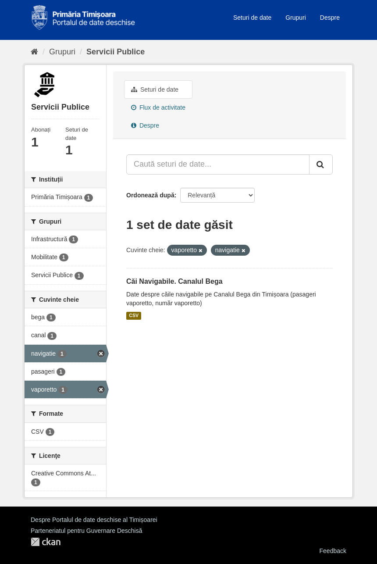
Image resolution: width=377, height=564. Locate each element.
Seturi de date (252, 17)
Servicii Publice (115, 51)
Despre (330, 17)
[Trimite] (321, 164)
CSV (134, 315)
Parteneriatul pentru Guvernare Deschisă (86, 530)
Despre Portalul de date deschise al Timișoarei (94, 519)
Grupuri (295, 17)
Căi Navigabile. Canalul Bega (174, 281)
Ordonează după (150, 195)
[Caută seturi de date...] (217, 164)
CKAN (45, 541)
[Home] (34, 51)
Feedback (333, 550)
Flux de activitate (158, 107)
